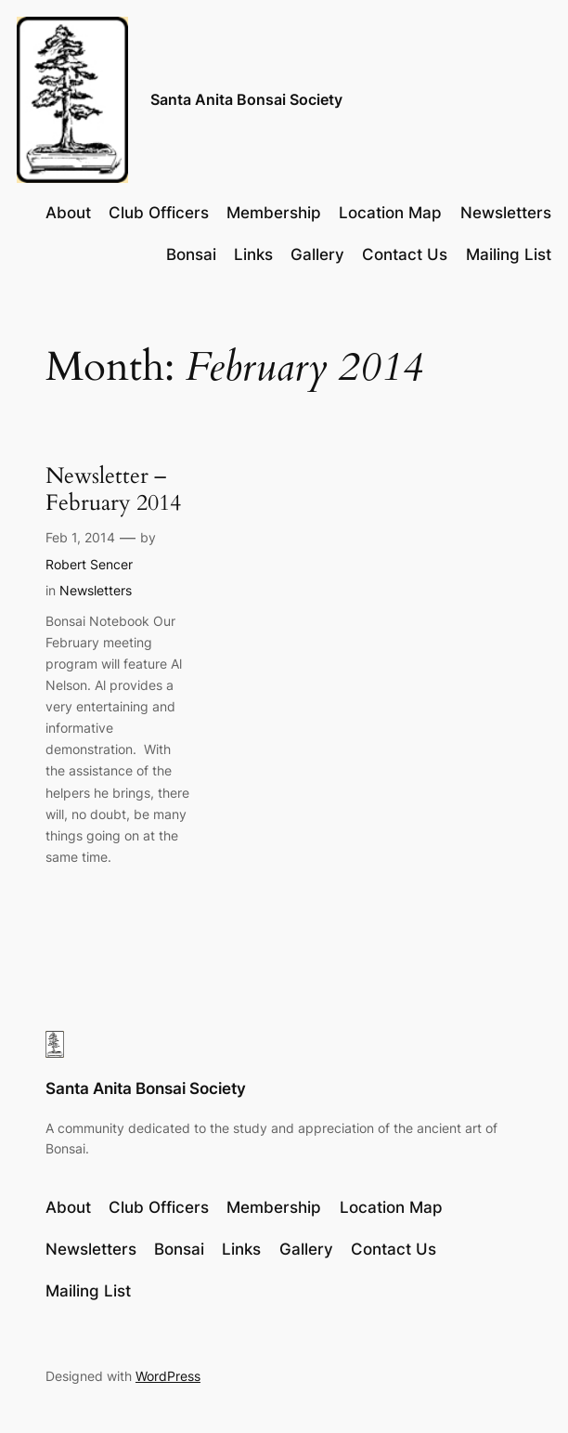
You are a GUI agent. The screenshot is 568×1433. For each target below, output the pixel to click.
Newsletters (95, 590)
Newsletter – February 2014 (113, 489)
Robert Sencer (89, 564)
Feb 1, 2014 (80, 537)
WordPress (168, 1376)
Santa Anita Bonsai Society (246, 100)
